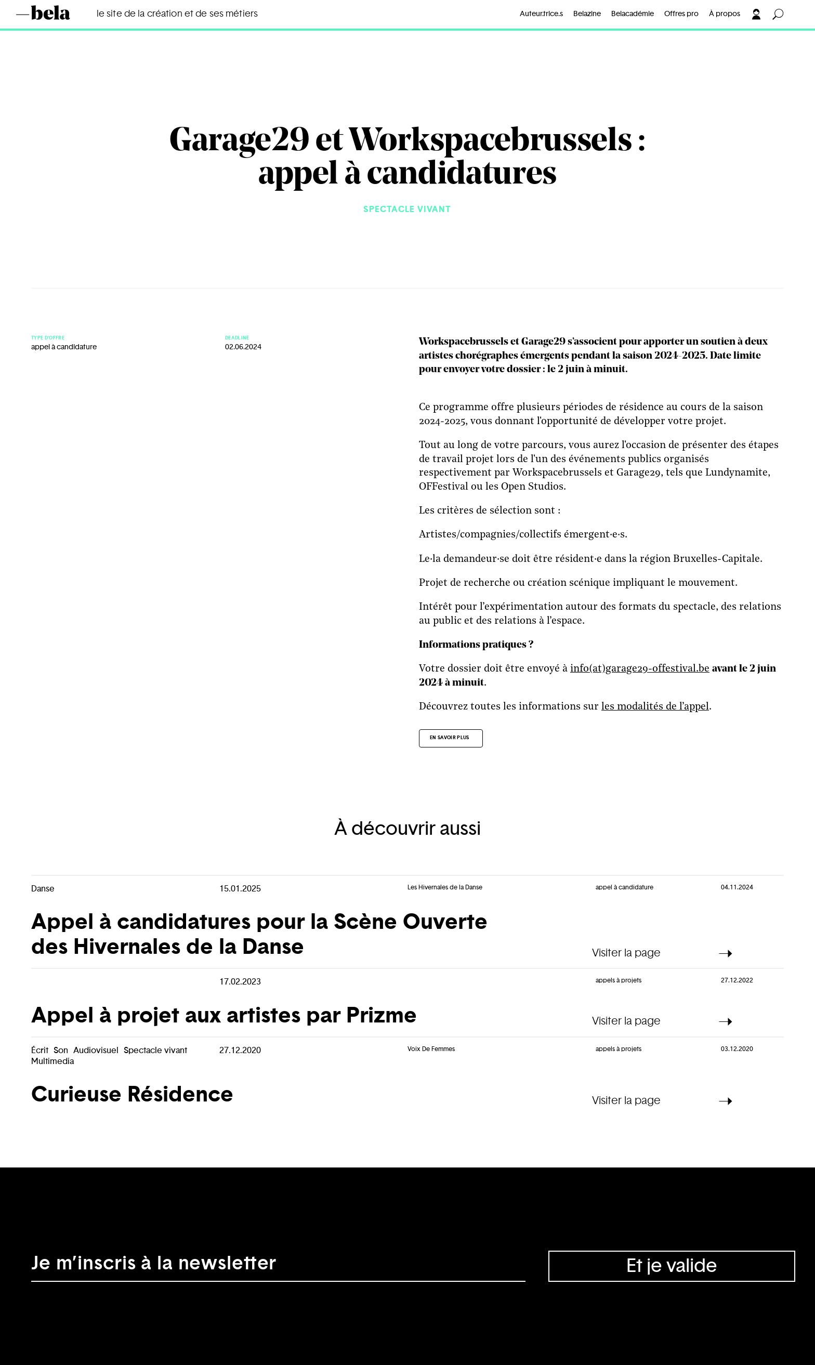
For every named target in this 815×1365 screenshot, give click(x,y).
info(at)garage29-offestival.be (639, 669)
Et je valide (671, 1266)
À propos (724, 14)
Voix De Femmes (431, 1049)
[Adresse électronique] (278, 1266)
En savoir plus (449, 738)
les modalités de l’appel (655, 707)
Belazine (587, 14)
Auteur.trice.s (541, 14)
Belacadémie (632, 14)
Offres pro (681, 14)
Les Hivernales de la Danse (444, 887)
